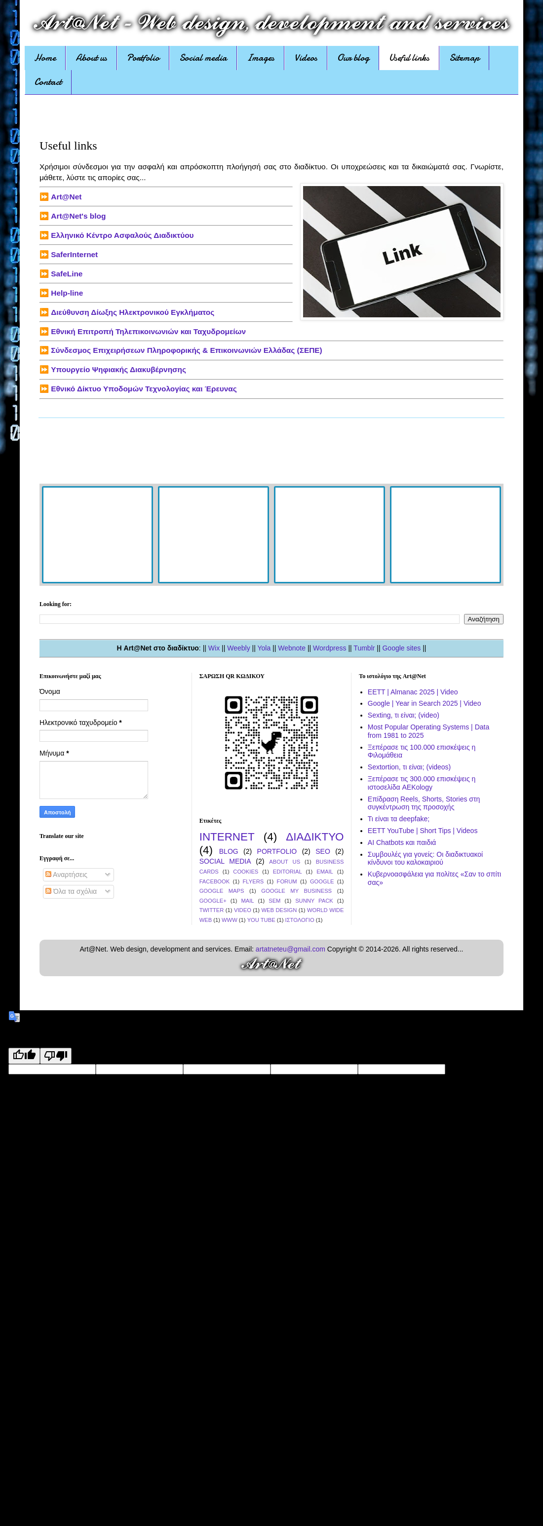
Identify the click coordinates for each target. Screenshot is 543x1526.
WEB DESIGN (279, 910)
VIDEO (242, 910)
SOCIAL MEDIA (225, 861)
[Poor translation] (56, 1056)
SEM (274, 901)
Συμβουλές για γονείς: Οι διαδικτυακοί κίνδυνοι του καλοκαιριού (425, 858)
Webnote (292, 648)
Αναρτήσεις (66, 874)
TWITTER (211, 910)
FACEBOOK (214, 881)
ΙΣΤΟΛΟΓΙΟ (299, 920)
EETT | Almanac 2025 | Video (413, 692)
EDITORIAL (287, 872)
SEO (322, 851)
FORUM (287, 881)
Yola (264, 648)
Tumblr (364, 648)
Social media (203, 57)
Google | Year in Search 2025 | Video (424, 703)
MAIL (247, 901)
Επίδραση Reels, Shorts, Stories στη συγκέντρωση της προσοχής (424, 803)
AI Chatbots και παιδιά (402, 842)
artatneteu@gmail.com (290, 949)
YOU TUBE (261, 920)
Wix (214, 648)
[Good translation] (24, 1056)
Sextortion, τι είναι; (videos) (409, 767)
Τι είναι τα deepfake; (398, 819)
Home (45, 57)
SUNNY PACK (314, 901)
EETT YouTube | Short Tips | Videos (423, 831)
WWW (229, 920)
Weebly (238, 648)
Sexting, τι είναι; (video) (403, 715)
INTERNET (227, 837)
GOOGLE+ (213, 901)
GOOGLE (322, 881)
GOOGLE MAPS (221, 891)
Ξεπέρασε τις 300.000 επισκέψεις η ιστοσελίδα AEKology (422, 783)
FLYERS (253, 881)
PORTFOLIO (277, 851)
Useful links (409, 57)
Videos (305, 57)
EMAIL (324, 872)
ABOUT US (284, 862)
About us (91, 57)
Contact (48, 82)
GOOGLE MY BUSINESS (296, 891)
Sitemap (464, 57)
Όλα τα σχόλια (71, 891)
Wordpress (329, 648)
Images (260, 57)
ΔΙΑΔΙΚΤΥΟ (315, 837)
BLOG (228, 851)
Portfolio (143, 57)
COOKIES (245, 872)
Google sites (401, 648)
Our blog (353, 57)
